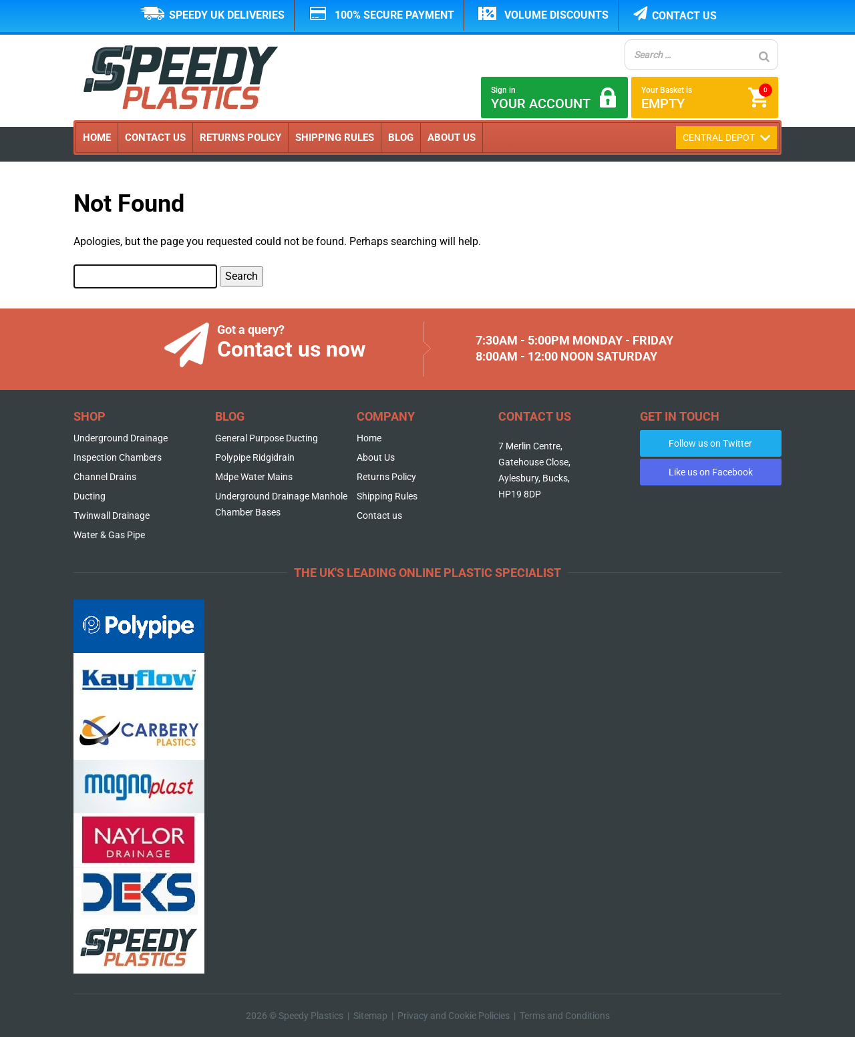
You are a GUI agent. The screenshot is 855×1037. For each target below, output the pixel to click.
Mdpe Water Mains (254, 476)
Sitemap (370, 1015)
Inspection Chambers (117, 457)
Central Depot (726, 137)
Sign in (554, 98)
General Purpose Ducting (266, 438)
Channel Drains (104, 476)
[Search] (764, 56)
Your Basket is (706, 97)
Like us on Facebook (711, 472)
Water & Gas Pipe (109, 535)
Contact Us (155, 138)
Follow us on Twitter (710, 443)
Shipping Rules (334, 138)
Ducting (89, 496)
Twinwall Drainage (111, 515)
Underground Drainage (120, 438)
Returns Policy (240, 138)
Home (97, 138)
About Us (452, 138)
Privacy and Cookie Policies (453, 1015)
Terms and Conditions (565, 1015)
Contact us (684, 15)
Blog (400, 138)
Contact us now (291, 349)
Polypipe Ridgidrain (255, 457)
